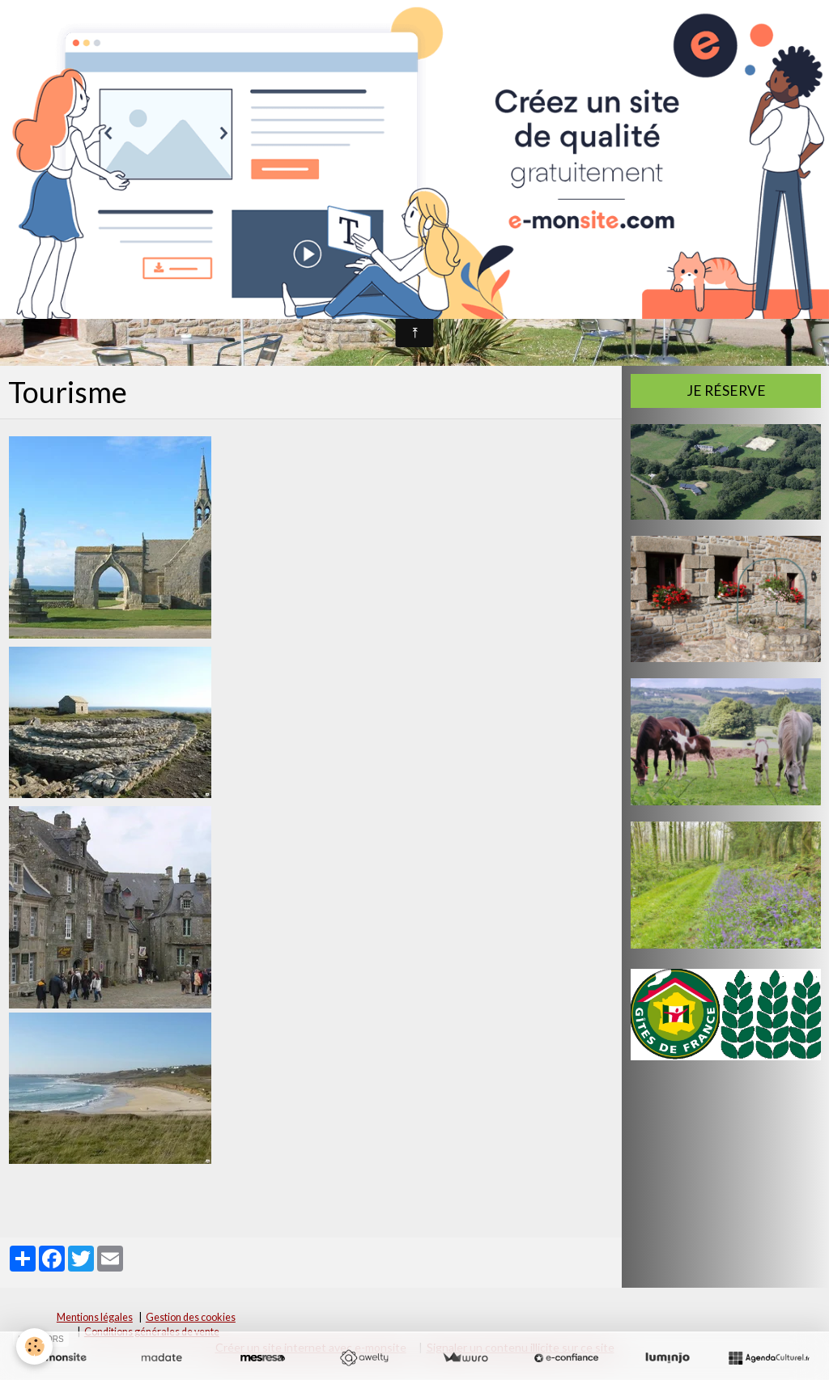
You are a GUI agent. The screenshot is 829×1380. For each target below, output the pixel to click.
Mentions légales (95, 1317)
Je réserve (726, 390)
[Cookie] (34, 1346)
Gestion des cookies (191, 1317)
